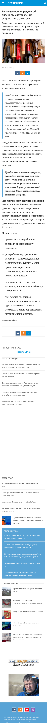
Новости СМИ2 (23, 352)
